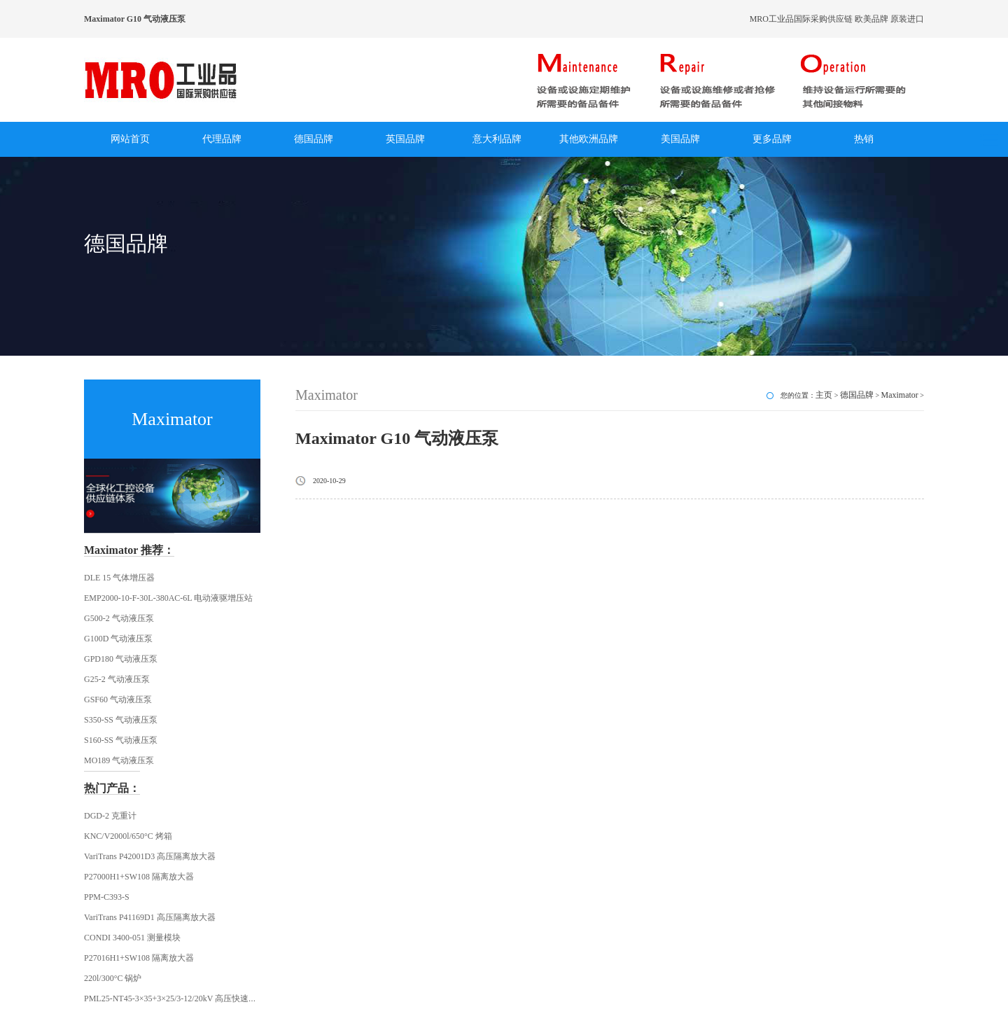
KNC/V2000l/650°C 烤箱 (128, 836)
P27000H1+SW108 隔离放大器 (139, 877)
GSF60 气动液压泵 (118, 699)
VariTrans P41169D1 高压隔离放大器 (150, 917)
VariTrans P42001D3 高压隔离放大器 (150, 856)
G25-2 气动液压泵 (117, 679)
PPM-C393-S (107, 897)
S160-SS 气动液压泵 (121, 740)
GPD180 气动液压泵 (121, 659)
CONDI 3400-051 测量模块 (132, 937)
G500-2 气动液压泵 (119, 618)
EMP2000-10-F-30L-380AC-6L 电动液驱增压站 (168, 598)
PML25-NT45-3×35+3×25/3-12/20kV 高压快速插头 (174, 998)
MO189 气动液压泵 (119, 760)
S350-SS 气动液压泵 (121, 720)
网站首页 (130, 139)
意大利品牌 (497, 139)
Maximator (899, 395)
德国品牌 (313, 139)
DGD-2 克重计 (110, 816)
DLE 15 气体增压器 (119, 578)
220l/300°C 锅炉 (112, 978)
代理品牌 (221, 139)
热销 (864, 139)
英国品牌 (405, 139)
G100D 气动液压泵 (118, 638)
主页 (824, 395)
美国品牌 (680, 139)
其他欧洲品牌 (588, 139)
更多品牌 (772, 139)
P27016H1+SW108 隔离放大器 (139, 958)
